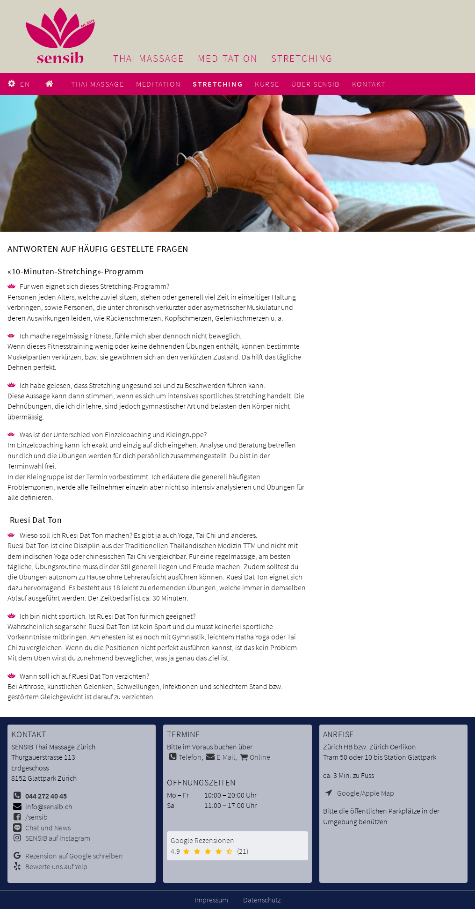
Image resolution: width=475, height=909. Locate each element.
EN (25, 83)
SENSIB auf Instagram (57, 838)
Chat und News (48, 827)
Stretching (302, 58)
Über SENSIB (315, 83)
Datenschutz (262, 899)
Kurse (267, 83)
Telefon (190, 757)
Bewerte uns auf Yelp (56, 866)
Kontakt (369, 83)
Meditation (228, 58)
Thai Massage (148, 58)
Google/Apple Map (365, 793)
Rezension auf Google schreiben (74, 855)
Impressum (211, 899)
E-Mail (225, 757)
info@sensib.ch (48, 806)
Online (260, 757)
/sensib (36, 816)
